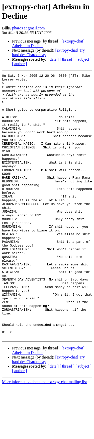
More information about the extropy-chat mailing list (44, 434)
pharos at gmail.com (28, 28)
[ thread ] (67, 59)
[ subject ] (83, 59)
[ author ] (19, 64)
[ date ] (53, 59)
